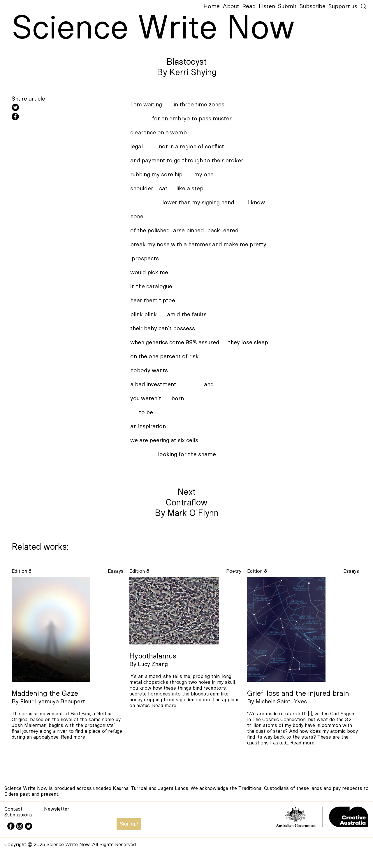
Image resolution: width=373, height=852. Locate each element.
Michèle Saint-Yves (281, 702)
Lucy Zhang (153, 664)
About (231, 6)
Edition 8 (21, 571)
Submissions (18, 814)
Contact (13, 809)
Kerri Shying (193, 72)
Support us (342, 6)
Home (211, 6)
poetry (233, 571)
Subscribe (313, 6)
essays (116, 571)
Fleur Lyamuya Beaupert (52, 702)
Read (249, 6)
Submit (287, 6)
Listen (267, 6)
